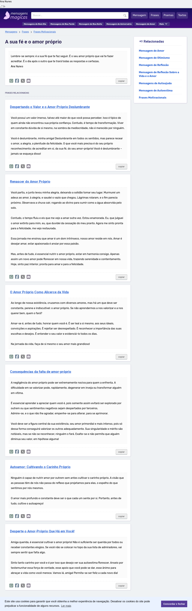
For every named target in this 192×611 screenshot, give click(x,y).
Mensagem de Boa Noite (90, 24)
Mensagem (139, 15)
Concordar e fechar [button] (174, 604)
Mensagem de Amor (145, 24)
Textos (182, 15)
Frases (155, 15)
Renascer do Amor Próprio (30, 182)
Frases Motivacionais (45, 31)
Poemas (169, 15)
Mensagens (11, 31)
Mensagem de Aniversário (119, 24)
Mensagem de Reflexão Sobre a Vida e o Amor (159, 74)
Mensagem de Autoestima (156, 90)
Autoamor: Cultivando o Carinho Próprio (40, 467)
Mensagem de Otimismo (154, 57)
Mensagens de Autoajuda (155, 83)
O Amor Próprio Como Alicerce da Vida (39, 292)
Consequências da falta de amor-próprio (40, 372)
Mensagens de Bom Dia (35, 24)
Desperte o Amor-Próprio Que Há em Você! (42, 531)
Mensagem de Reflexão (154, 65)
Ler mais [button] (66, 605)
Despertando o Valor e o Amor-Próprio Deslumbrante (50, 107)
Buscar (125, 15)
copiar (121, 81)
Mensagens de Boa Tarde (62, 24)
